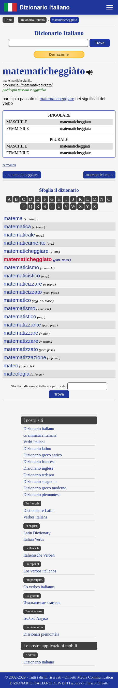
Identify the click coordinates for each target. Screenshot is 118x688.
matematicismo (21, 267)
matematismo (19, 308)
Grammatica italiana (39, 435)
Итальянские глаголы (41, 603)
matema (13, 218)
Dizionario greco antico (42, 455)
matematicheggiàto (64, 20)
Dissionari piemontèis (41, 634)
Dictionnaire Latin (38, 510)
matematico (17, 300)
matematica (17, 226)
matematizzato (21, 349)
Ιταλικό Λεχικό (35, 618)
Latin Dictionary (36, 533)
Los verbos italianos (39, 571)
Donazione (59, 54)
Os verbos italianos (39, 587)
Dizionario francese (39, 461)
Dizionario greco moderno (44, 488)
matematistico (20, 316)
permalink (9, 165)
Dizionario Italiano (45, 7)
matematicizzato (23, 292)
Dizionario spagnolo (39, 481)
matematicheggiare (57, 99)
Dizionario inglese (38, 468)
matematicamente (25, 243)
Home (8, 20)
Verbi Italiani (34, 442)
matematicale (19, 235)
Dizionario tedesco (38, 475)
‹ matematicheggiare (21, 175)
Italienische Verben (39, 555)
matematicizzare (23, 284)
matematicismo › (99, 175)
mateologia (16, 374)
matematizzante (22, 325)
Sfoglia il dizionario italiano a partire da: (38, 386)
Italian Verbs (33, 539)
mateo (11, 365)
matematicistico (22, 275)
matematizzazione (25, 357)
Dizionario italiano (38, 428)
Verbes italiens (35, 517)
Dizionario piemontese (41, 494)
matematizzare (21, 333)
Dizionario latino (37, 448)
